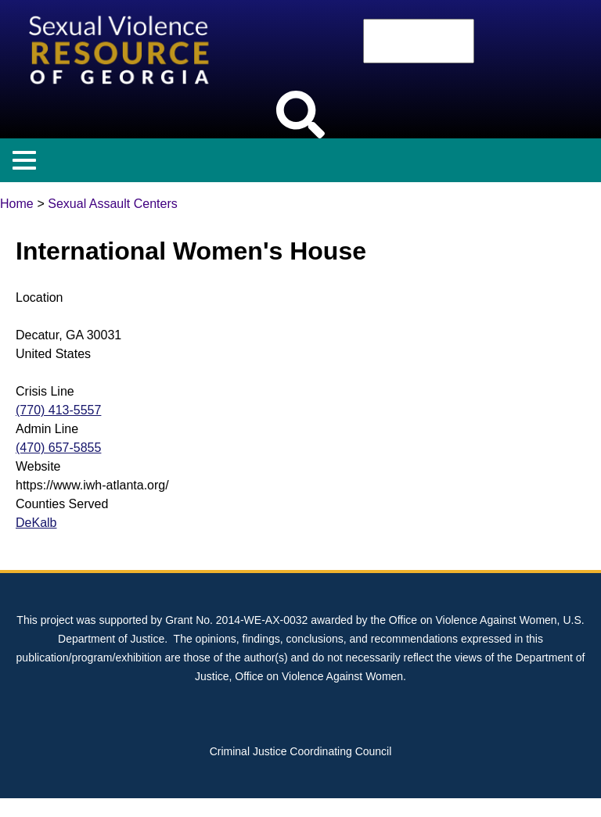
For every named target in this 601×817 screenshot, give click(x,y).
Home (17, 203)
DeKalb (36, 522)
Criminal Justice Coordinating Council (301, 751)
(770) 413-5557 (58, 410)
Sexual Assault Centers (112, 203)
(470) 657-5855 (58, 447)
